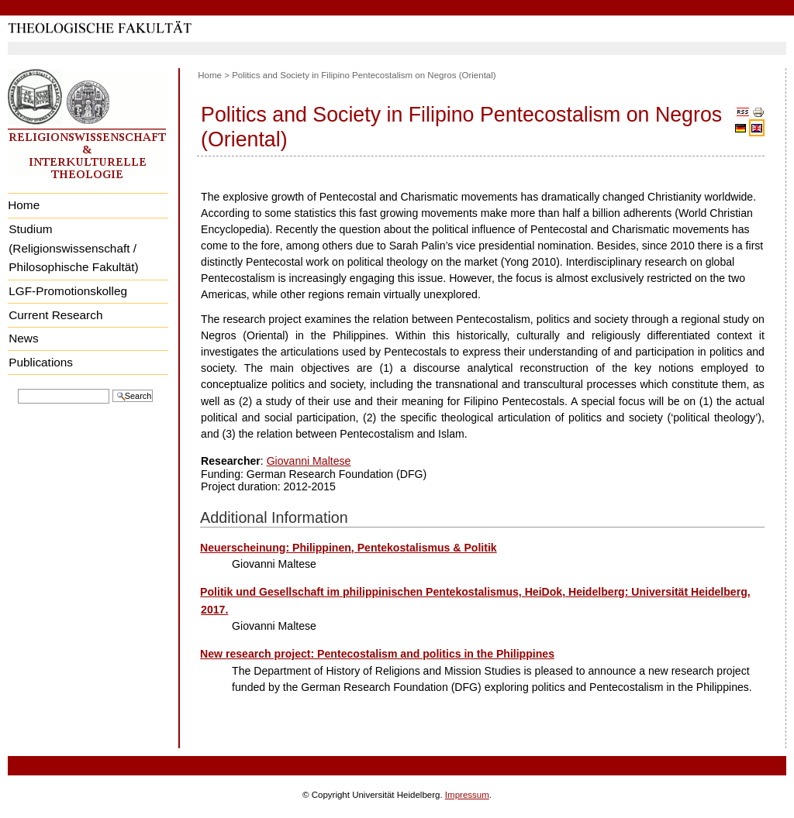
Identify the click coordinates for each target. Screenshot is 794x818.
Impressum (467, 794)
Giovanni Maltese (309, 461)
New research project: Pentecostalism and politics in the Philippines (377, 654)
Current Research (55, 314)
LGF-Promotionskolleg (68, 290)
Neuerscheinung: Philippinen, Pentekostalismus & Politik (348, 547)
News (23, 338)
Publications (41, 362)
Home (24, 204)
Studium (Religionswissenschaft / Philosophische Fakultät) (73, 247)
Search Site (17, 387)
